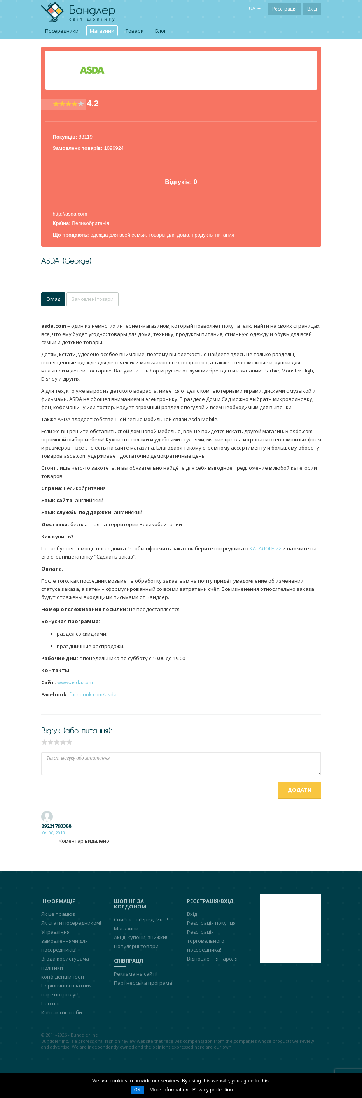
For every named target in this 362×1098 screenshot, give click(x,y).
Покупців (64, 137)
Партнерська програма (143, 982)
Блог (160, 30)
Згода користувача (65, 958)
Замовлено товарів (77, 148)
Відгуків (177, 182)
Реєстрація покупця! (212, 922)
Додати (299, 789)
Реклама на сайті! (135, 973)
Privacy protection (212, 1090)
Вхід (312, 8)
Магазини (102, 30)
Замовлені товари (93, 299)
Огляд (53, 299)
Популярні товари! (137, 946)
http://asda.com (70, 214)
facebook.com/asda (93, 694)
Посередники (62, 30)
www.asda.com (75, 682)
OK (137, 1090)
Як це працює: (58, 913)
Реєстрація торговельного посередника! (205, 940)
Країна (61, 223)
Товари (135, 30)
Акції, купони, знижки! (140, 937)
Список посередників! (141, 919)
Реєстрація (284, 8)
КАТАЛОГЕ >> (266, 548)
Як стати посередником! (71, 922)
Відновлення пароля (212, 958)
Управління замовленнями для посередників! (64, 940)
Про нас (51, 1003)
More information (168, 1090)
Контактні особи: (62, 1012)
